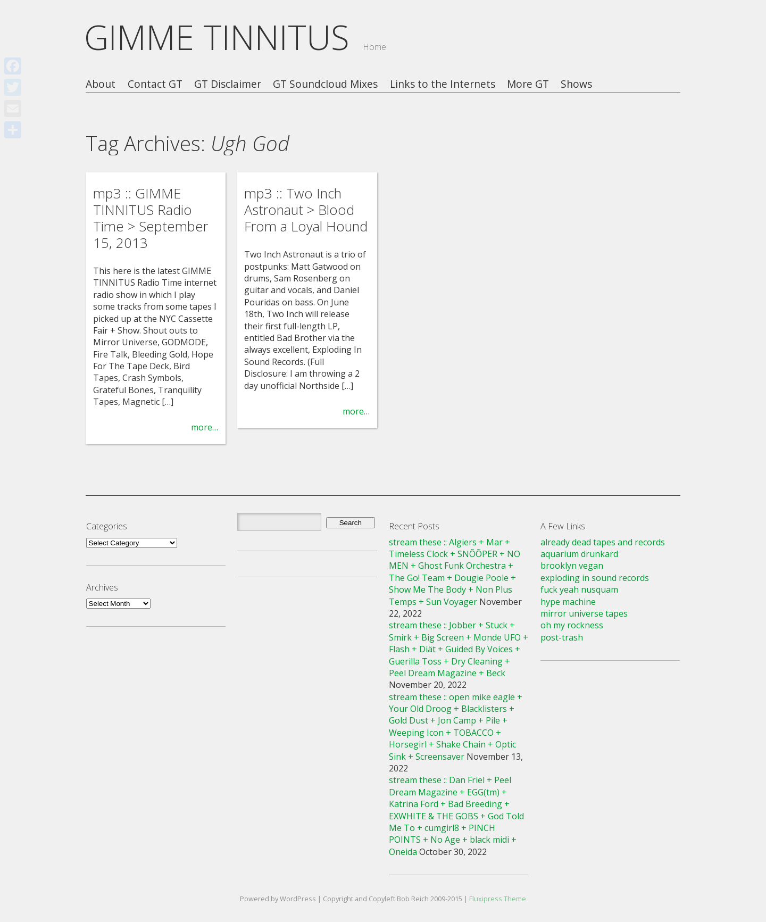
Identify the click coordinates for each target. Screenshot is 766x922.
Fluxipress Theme (497, 898)
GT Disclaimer (227, 84)
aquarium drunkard (579, 554)
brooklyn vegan (571, 565)
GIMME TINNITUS (216, 37)
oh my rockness (571, 625)
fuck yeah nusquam (579, 589)
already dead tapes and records (602, 542)
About (100, 84)
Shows (576, 84)
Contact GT (155, 84)
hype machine (568, 602)
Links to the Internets (442, 84)
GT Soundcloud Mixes (325, 84)
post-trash (561, 637)
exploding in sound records (594, 578)
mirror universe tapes (584, 613)
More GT (528, 84)
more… (204, 427)
